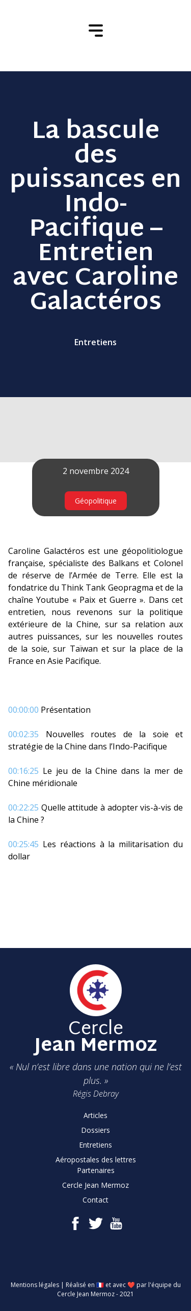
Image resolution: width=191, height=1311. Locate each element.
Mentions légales (35, 1284)
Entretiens (95, 342)
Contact (95, 1200)
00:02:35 (23, 734)
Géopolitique (96, 501)
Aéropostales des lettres (96, 1159)
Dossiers (95, 1130)
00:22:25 (23, 807)
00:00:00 (23, 709)
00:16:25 (23, 770)
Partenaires (96, 1170)
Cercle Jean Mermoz (95, 1185)
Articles (95, 1115)
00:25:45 (23, 844)
